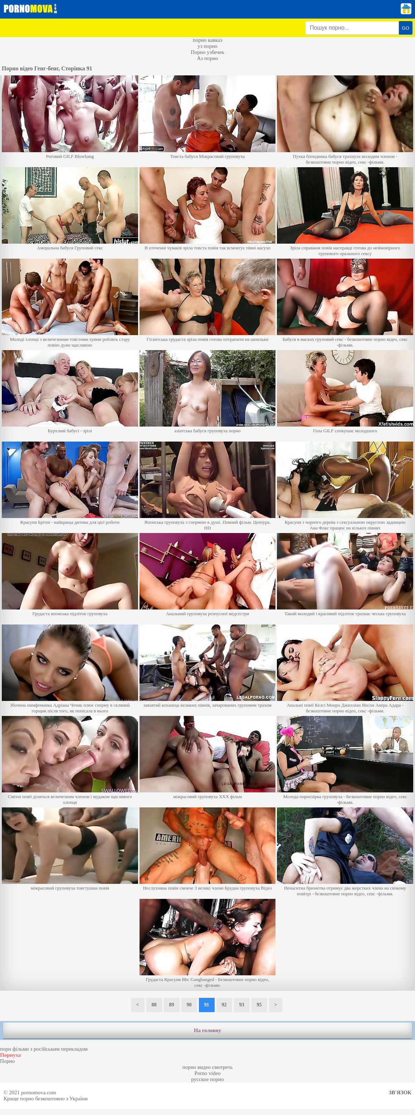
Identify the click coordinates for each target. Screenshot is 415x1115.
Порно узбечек (207, 52)
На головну (207, 1030)
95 (259, 1004)
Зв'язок (400, 1092)
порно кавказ (208, 40)
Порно (7, 1061)
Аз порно (207, 58)
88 (154, 1004)
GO (405, 28)
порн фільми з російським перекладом (44, 1049)
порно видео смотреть (207, 1067)
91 (206, 1004)
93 (241, 1004)
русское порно (207, 1079)
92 (224, 1004)
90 (189, 1004)
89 (171, 1004)
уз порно (207, 46)
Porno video (208, 1073)
